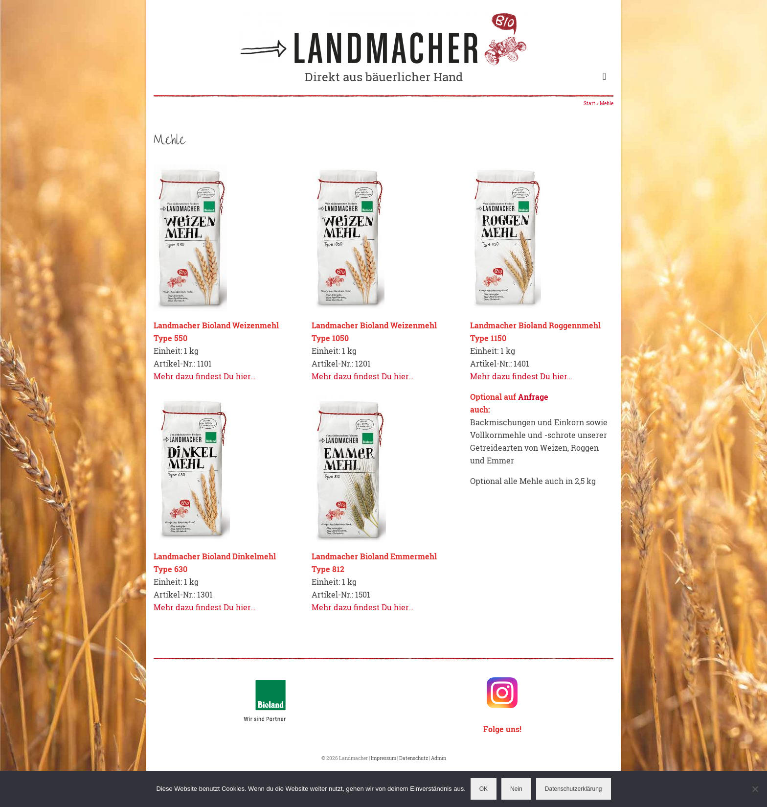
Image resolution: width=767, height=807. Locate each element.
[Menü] (604, 76)
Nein (516, 788)
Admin (438, 758)
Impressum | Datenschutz (400, 758)
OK (483, 788)
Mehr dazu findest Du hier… (205, 376)
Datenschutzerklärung (573, 788)
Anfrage (533, 397)
